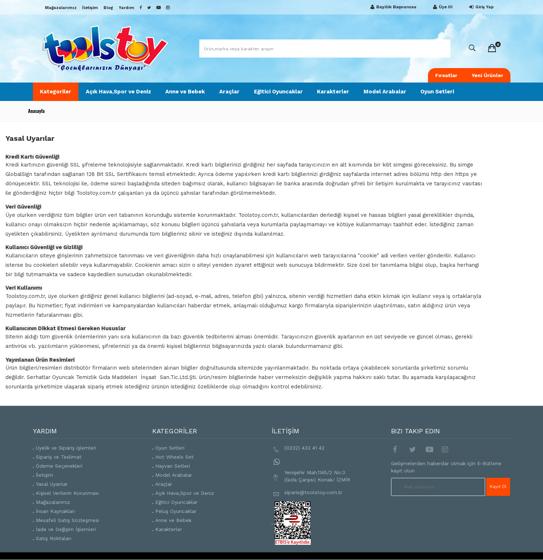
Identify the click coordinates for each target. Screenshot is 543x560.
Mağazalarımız (61, 7)
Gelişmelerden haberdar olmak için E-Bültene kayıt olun (446, 466)
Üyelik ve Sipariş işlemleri (66, 448)
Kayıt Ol (498, 486)
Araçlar (230, 91)
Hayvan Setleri (172, 466)
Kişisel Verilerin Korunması (67, 493)
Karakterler (334, 91)
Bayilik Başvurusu (392, 7)
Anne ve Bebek (185, 91)
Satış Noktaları (53, 538)
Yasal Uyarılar (52, 484)
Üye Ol (442, 7)
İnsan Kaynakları (55, 511)
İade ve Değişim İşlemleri (66, 529)
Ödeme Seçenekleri (59, 466)
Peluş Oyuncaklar (175, 511)
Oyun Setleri (438, 91)
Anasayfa (36, 110)
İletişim (90, 7)
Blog (108, 7)
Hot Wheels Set (174, 457)
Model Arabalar (386, 91)
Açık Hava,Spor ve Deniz (119, 91)
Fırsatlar (446, 75)
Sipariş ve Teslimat (58, 457)
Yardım (126, 7)
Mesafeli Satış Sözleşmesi (67, 520)
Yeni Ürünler (487, 75)
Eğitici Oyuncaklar (279, 91)
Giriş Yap (480, 7)
